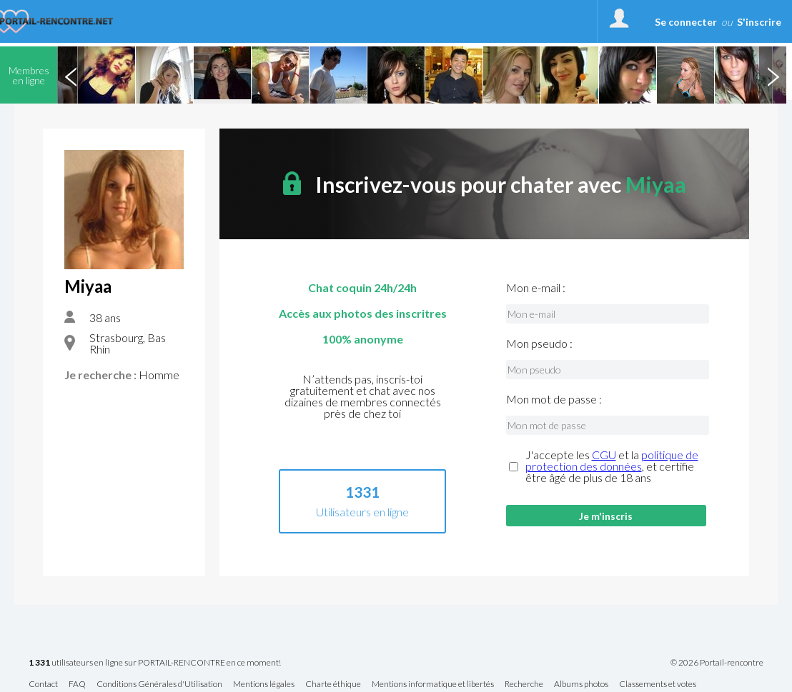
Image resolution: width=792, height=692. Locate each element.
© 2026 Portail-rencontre (716, 662)
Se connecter (686, 22)
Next (772, 75)
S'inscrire (759, 22)
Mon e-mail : (535, 288)
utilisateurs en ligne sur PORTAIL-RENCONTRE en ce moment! (155, 663)
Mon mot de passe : (554, 399)
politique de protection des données (611, 460)
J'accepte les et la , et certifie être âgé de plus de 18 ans (611, 466)
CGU (604, 454)
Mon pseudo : (539, 343)
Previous (70, 75)
